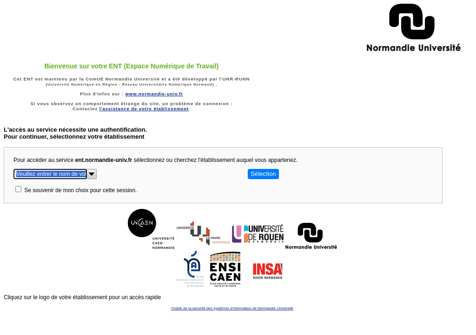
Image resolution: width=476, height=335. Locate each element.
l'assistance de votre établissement (144, 108)
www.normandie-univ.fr (154, 93)
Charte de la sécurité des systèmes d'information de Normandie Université (232, 308)
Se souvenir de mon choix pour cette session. (80, 190)
